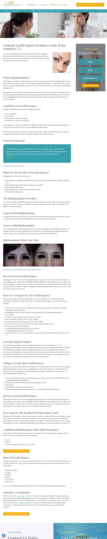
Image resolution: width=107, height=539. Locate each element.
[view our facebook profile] (99, 11)
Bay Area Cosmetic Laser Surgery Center (17, 497)
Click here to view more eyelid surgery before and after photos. (22, 270)
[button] (90, 5)
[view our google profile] (102, 11)
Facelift (7, 440)
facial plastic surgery (43, 93)
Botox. (69, 424)
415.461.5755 (42, 4)
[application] (8, 11)
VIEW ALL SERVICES (90, 86)
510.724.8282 (63, 4)
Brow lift (7, 443)
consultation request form (25, 503)
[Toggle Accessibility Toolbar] (3, 535)
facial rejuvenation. (29, 445)
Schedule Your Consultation (16, 452)
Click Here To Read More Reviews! (13, 166)
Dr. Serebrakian (8, 202)
